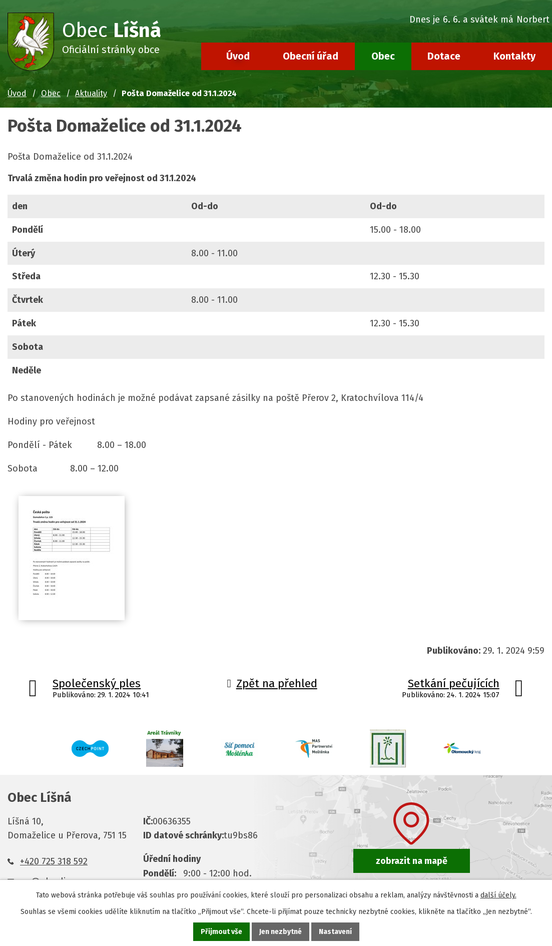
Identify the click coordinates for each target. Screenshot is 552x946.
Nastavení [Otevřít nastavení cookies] (335, 931)
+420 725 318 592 (54, 861)
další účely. (498, 895)
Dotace (443, 56)
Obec (383, 56)
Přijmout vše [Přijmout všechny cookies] (221, 931)
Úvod (238, 56)
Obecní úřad (310, 56)
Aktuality (91, 93)
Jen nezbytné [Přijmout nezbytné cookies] (280, 931)
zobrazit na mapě (411, 860)
